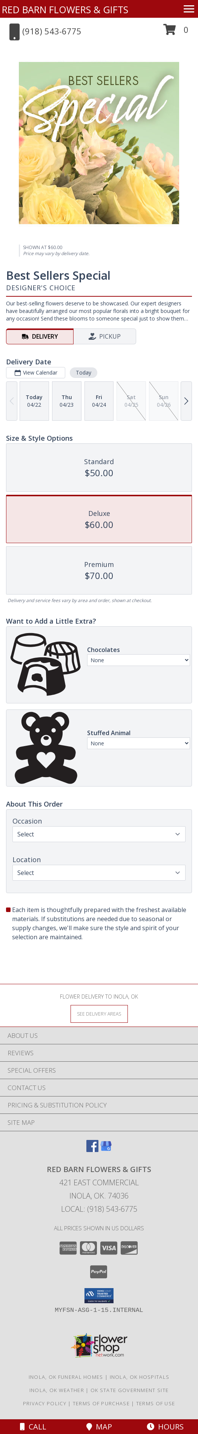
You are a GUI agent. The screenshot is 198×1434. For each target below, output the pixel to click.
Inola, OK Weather (56, 1390)
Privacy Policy (44, 1403)
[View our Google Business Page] (106, 1149)
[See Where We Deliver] (99, 1013)
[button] (176, 32)
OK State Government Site (130, 1390)
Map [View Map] (99, 1427)
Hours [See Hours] (165, 1427)
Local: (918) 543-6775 (99, 1209)
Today (83, 372)
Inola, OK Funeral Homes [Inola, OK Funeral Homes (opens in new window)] (66, 1377)
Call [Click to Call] (33, 1427)
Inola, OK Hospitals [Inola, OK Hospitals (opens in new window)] (140, 1377)
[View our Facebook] (92, 1149)
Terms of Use (155, 1403)
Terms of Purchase (101, 1403)
